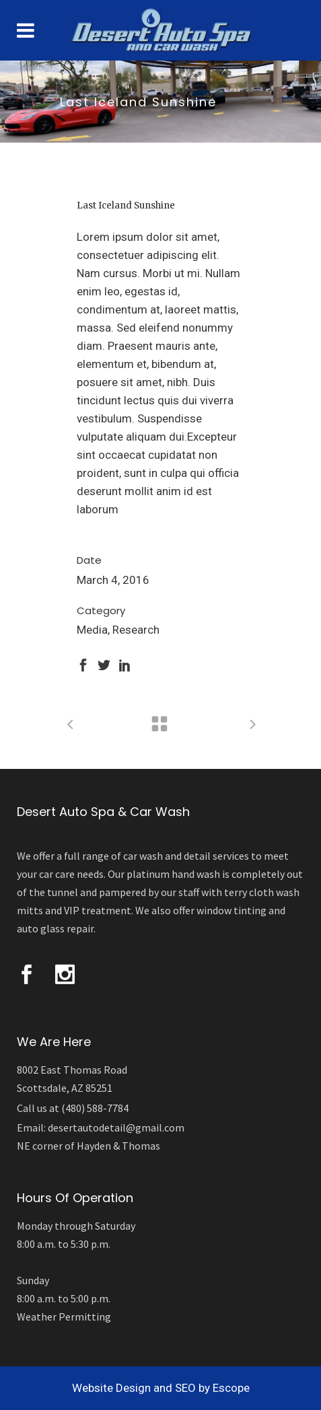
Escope (231, 1388)
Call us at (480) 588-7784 (73, 1108)
